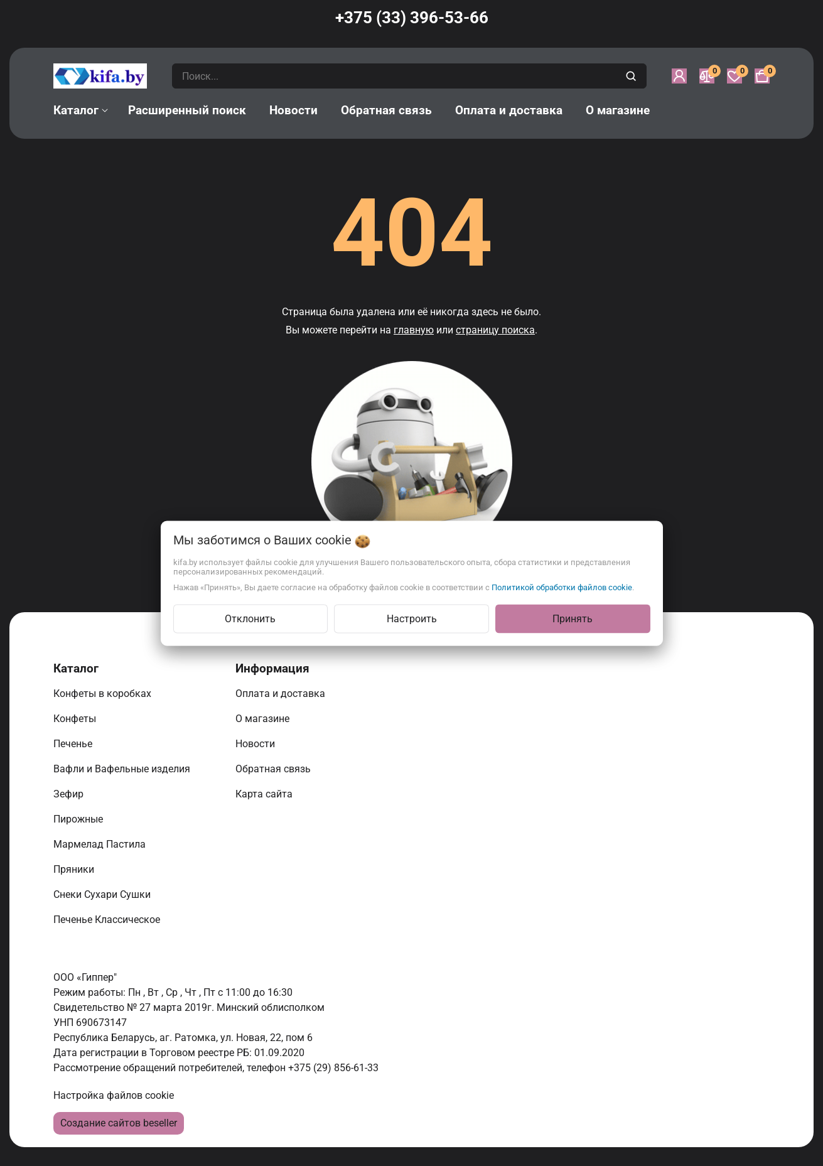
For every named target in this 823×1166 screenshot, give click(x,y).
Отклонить (250, 618)
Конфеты (77, 719)
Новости (256, 744)
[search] (632, 76)
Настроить (412, 618)
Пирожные (79, 819)
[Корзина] (762, 76)
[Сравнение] (706, 76)
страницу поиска (495, 330)
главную (414, 330)
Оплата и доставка (281, 693)
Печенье (74, 744)
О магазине (263, 719)
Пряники (75, 869)
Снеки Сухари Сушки (103, 894)
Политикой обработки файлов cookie (562, 586)
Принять (572, 618)
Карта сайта (265, 794)
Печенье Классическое (108, 920)
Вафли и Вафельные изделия (123, 769)
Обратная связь (274, 769)
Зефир (69, 794)
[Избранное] (734, 76)
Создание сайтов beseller (118, 1123)
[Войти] (679, 76)
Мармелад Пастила (100, 844)
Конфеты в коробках (103, 693)
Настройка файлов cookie (113, 1095)
